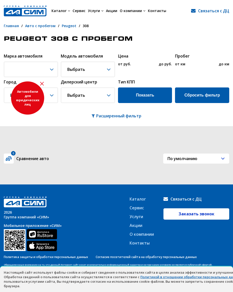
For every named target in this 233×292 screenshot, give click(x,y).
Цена (123, 56)
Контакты (157, 10)
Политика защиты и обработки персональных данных (46, 257)
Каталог (60, 10)
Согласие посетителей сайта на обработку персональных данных (146, 257)
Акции (111, 10)
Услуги (95, 10)
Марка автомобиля (23, 56)
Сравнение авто (30, 157)
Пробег (182, 56)
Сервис (79, 10)
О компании (132, 10)
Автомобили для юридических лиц (27, 98)
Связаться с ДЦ (213, 11)
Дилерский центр (79, 82)
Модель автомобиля (82, 56)
